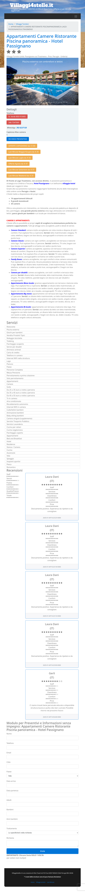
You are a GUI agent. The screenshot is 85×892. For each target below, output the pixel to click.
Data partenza (12, 790)
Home (10, 24)
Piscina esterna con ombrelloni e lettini (42, 61)
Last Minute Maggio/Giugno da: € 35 (23, 152)
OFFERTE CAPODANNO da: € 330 (21, 146)
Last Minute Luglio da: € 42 (19, 158)
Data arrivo (11, 781)
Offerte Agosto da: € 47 (18, 164)
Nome (9, 733)
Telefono (10, 743)
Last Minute (50, 882)
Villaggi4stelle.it (31, 5)
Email (9, 752)
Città (8, 762)
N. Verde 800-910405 (17, 116)
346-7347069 (13, 122)
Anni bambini (12, 819)
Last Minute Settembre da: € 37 (21, 169)
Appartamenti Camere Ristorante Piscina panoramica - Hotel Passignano (41, 41)
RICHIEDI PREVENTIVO (17, 139)
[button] (12, 81)
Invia (42, 851)
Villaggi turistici (40, 882)
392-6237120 (21, 127)
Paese (9, 771)
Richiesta (10, 838)
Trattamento (12, 828)
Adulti (9, 800)
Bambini (10, 809)
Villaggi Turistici (22, 24)
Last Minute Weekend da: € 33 (20, 175)
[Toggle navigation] (76, 16)
